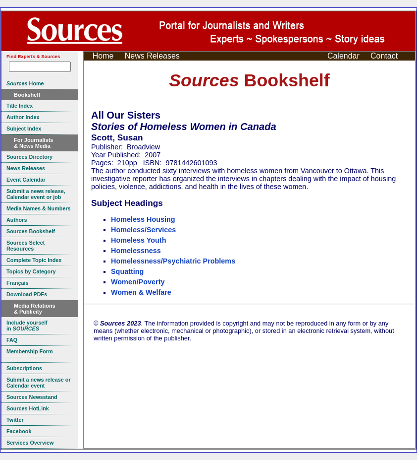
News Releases (152, 56)
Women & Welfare (141, 292)
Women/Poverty (138, 282)
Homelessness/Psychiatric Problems (173, 261)
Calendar (343, 56)
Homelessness (136, 251)
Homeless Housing (143, 219)
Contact (384, 56)
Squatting (127, 271)
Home (103, 56)
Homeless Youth (138, 240)
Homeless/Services (143, 230)
